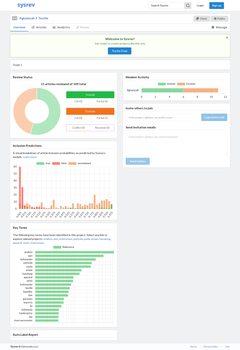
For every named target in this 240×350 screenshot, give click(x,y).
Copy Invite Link (214, 117)
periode (78, 238)
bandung (104, 238)
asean (94, 238)
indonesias (65, 238)
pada (87, 238)
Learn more (30, 157)
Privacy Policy (211, 346)
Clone (201, 18)
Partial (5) (102, 117)
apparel (17, 242)
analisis (48, 238)
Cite (227, 346)
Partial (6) (102, 101)
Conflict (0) (78, 127)
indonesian (37, 242)
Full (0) (78, 101)
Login (200, 5)
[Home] (26, 5)
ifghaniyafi (27, 18)
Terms (193, 346)
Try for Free (119, 51)
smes (26, 242)
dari (56, 238)
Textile (43, 18)
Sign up (216, 5)
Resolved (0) (102, 127)
